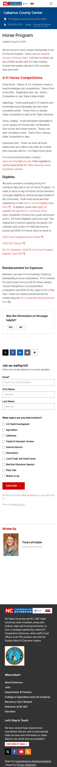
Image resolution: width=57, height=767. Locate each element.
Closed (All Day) (41, 24)
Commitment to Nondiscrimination (33, 761)
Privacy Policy (18, 504)
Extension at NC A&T (16, 706)
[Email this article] (27, 352)
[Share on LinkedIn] (20, 352)
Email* (6, 377)
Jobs (7, 687)
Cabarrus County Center (23, 13)
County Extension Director (32, 547)
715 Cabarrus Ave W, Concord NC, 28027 (25, 19)
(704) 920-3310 (13, 24)
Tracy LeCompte (32, 542)
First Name (8, 389)
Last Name (8, 401)
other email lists (28, 495)
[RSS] (28, 752)
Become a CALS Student (18, 701)
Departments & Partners (18, 692)
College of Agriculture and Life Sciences (27, 697)
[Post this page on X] (5, 352)
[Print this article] (35, 352)
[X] (8, 752)
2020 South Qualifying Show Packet (21, 237)
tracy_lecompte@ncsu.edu (16, 161)
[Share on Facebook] (13, 352)
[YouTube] (21, 752)
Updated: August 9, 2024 (14, 41)
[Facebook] (15, 752)
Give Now (10, 711)
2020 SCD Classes (12, 243)
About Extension (14, 682)
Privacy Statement (26, 765)
